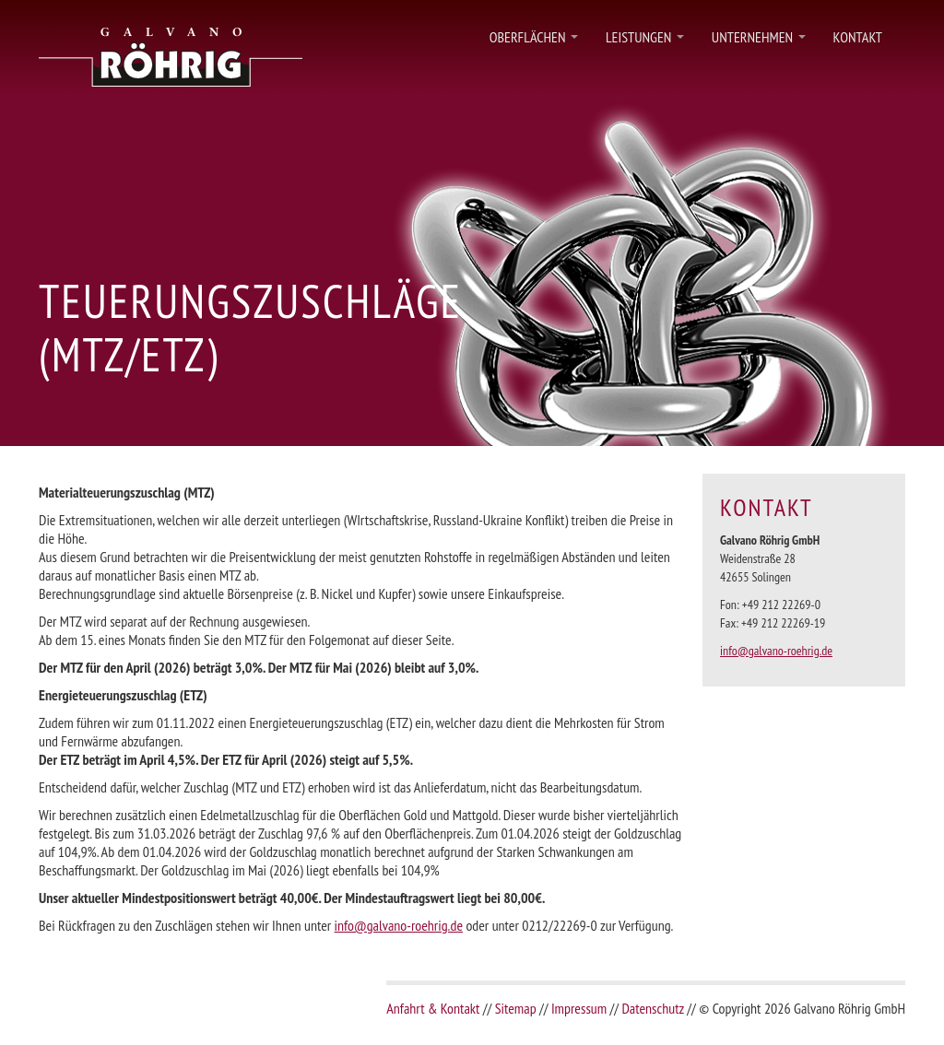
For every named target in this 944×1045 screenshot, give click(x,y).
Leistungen (645, 41)
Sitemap (516, 1008)
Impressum (579, 1008)
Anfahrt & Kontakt (432, 1008)
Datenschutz (652, 1008)
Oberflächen (534, 41)
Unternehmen (759, 41)
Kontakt (857, 37)
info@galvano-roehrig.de (399, 925)
